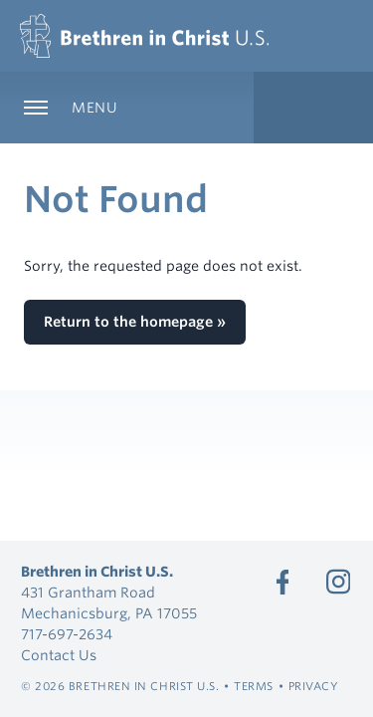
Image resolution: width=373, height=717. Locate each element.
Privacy (313, 686)
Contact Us (58, 655)
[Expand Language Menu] (313, 107)
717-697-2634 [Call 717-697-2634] (66, 634)
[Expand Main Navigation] (127, 107)
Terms (254, 686)
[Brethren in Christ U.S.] (144, 36)
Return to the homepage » (135, 322)
